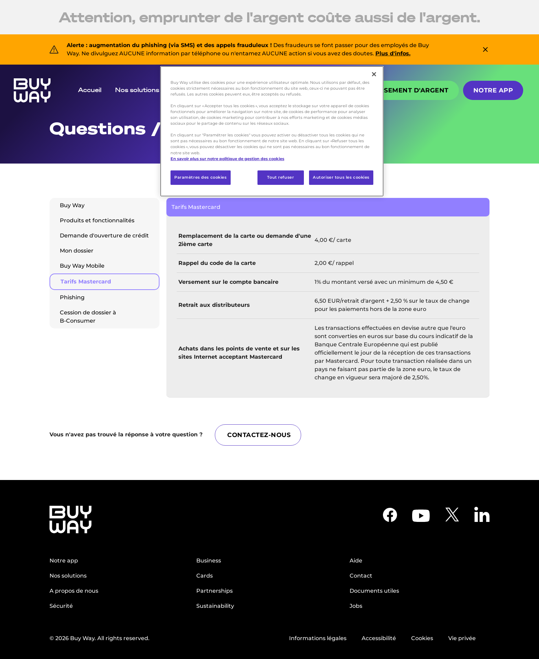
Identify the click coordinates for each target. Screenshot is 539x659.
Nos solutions (137, 89)
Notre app (493, 90)
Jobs (356, 605)
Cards (204, 575)
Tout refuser (280, 177)
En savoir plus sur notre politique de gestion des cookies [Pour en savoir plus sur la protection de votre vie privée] (227, 158)
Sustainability (215, 605)
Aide (356, 560)
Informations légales (317, 637)
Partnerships (214, 590)
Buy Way (72, 205)
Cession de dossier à (88, 316)
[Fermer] (374, 74)
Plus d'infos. (392, 53)
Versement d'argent (410, 90)
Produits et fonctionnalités (97, 220)
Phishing (72, 297)
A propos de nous (74, 590)
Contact (361, 575)
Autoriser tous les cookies (341, 177)
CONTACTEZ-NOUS (260, 434)
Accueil (89, 89)
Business (208, 560)
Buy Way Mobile (82, 266)
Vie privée (462, 637)
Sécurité (61, 605)
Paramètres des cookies (200, 177)
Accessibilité (379, 637)
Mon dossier (77, 250)
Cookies (422, 637)
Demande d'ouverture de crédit (104, 235)
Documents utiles (374, 590)
